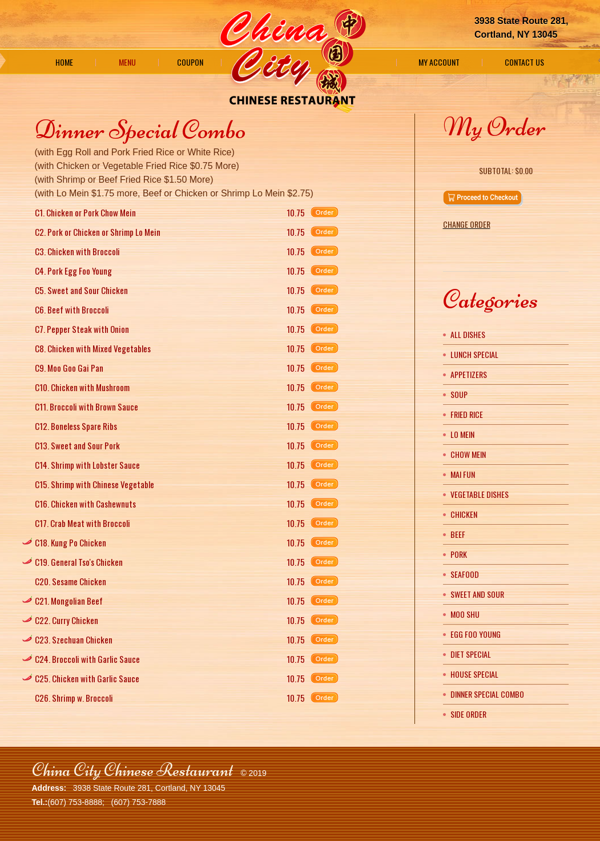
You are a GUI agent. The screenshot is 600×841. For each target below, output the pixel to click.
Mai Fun (462, 474)
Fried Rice (466, 414)
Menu (127, 62)
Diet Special (470, 654)
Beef (457, 534)
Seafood (464, 574)
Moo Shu (465, 614)
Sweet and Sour (477, 594)
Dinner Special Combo (487, 694)
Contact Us (524, 62)
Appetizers (468, 374)
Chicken (463, 514)
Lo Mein (462, 434)
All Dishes (467, 334)
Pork (458, 554)
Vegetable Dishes (479, 494)
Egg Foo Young (475, 634)
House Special (474, 674)
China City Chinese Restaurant (132, 770)
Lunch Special (474, 354)
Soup (459, 394)
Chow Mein (468, 454)
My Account (439, 62)
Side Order (468, 714)
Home (64, 62)
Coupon (190, 62)
